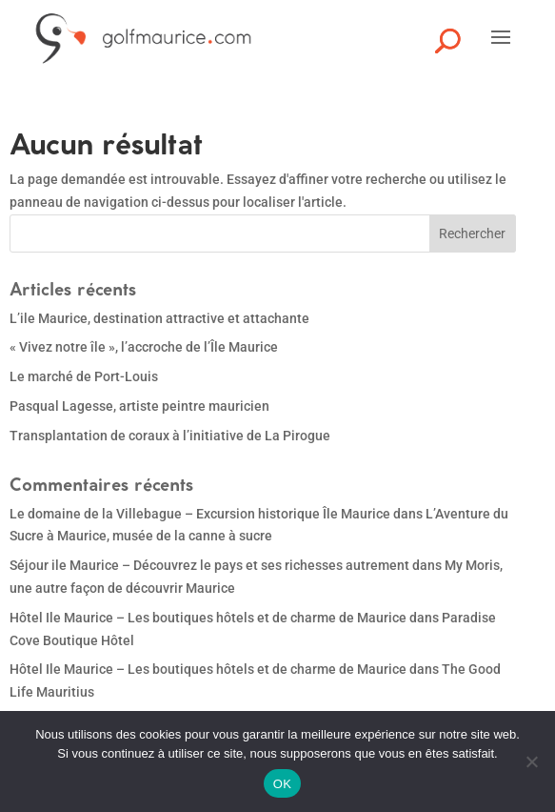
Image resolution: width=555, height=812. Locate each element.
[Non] (531, 761)
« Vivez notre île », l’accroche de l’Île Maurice (144, 347)
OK (282, 784)
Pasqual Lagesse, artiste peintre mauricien (139, 406)
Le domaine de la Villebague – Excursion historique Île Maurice (200, 513)
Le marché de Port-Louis (84, 376)
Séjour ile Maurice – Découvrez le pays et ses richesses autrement (209, 565)
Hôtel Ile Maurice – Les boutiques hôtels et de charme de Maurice (208, 617)
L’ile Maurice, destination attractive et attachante (159, 318)
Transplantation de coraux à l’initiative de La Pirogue (170, 435)
